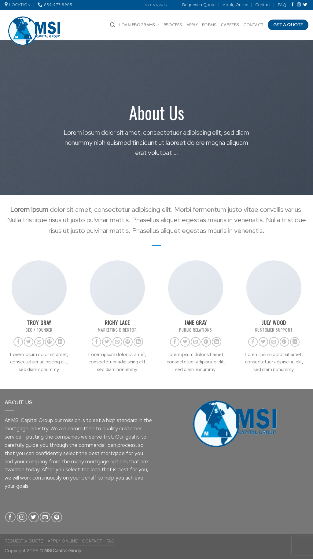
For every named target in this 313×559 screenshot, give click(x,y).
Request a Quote (198, 4)
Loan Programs (139, 25)
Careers (230, 24)
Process (173, 24)
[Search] (112, 25)
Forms (209, 24)
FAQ (282, 4)
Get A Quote (156, 5)
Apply (192, 24)
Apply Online (235, 4)
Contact (263, 4)
